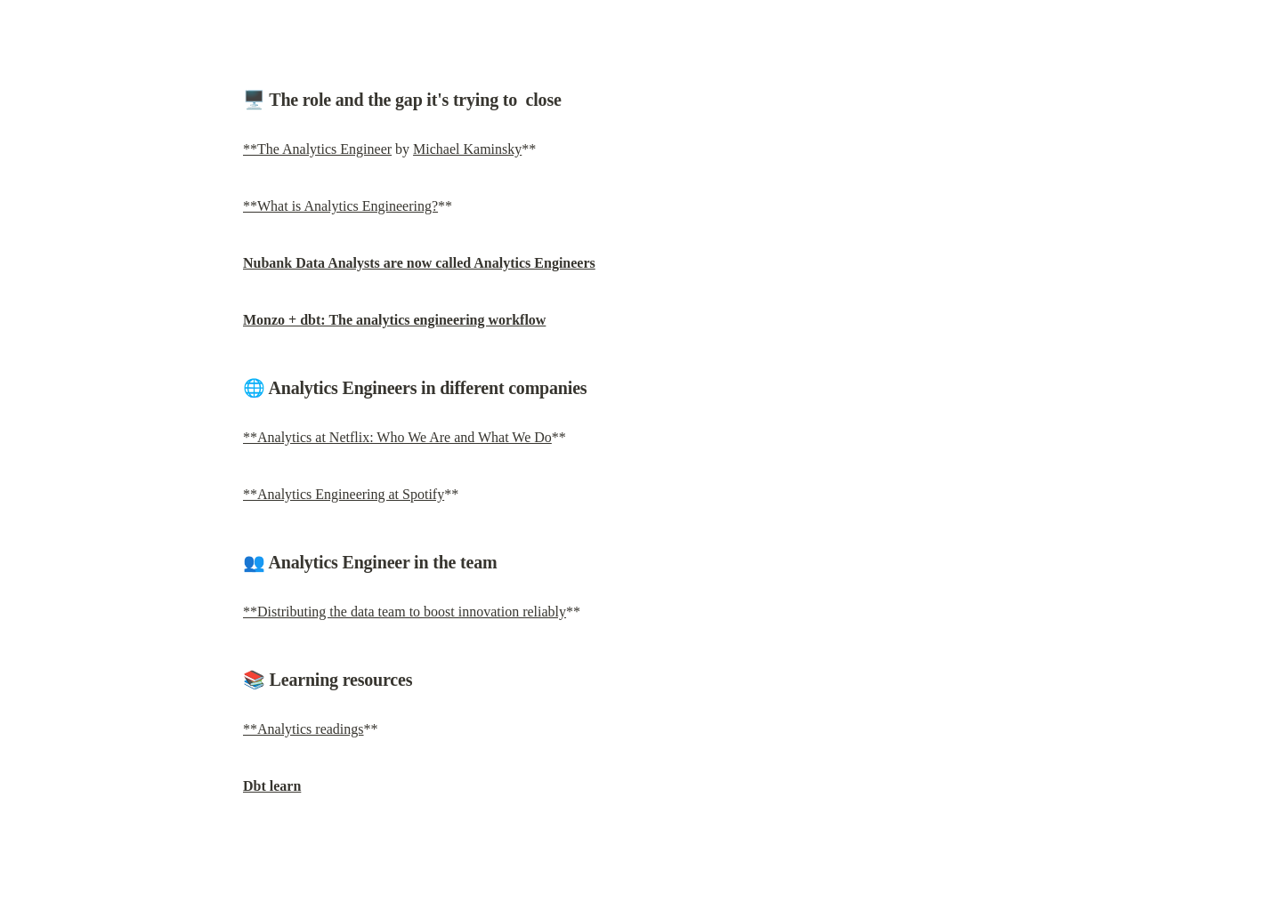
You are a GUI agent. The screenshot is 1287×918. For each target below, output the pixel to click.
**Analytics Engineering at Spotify (343, 494)
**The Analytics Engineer (317, 149)
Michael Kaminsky (467, 149)
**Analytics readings (303, 729)
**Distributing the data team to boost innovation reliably (404, 611)
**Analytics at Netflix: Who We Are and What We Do (397, 437)
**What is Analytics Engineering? (340, 205)
